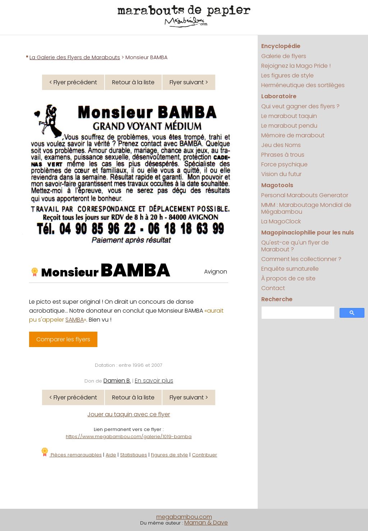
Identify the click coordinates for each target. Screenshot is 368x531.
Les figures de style (287, 75)
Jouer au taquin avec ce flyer (128, 414)
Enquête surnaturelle (290, 269)
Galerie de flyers (283, 56)
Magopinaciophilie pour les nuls (307, 232)
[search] (297, 312)
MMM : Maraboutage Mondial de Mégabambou (306, 208)
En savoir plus (154, 380)
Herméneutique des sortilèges (303, 85)
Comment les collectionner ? (301, 259)
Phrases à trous (282, 155)
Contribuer (204, 454)
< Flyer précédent (73, 82)
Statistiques (133, 454)
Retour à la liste (133, 82)
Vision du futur (281, 174)
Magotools (277, 185)
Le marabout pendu (289, 126)
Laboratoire (278, 96)
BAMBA (135, 270)
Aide (111, 454)
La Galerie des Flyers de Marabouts (74, 57)
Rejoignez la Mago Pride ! (296, 66)
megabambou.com (184, 517)
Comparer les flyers (63, 339)
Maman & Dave (206, 522)
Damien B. (117, 380)
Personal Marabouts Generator (304, 195)
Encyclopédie (280, 46)
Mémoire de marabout (293, 135)
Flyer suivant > (189, 82)
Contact (273, 288)
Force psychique (284, 164)
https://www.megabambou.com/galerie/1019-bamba (129, 436)
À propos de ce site (288, 278)
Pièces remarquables (71, 454)
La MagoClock (281, 221)
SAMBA (74, 320)
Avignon (215, 271)
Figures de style (169, 454)
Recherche (277, 299)
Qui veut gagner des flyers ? (300, 106)
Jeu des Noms (281, 145)
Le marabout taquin (289, 116)
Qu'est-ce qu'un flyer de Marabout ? (295, 245)
